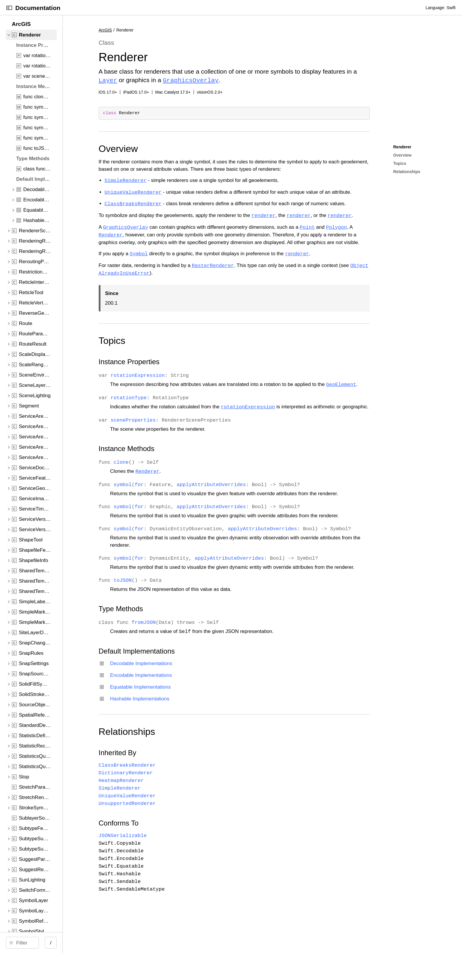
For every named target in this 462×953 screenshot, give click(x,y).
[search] (71, 943)
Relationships (212, 760)
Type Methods (206, 638)
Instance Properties (214, 368)
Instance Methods (211, 470)
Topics (197, 347)
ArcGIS (190, 30)
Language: (435, 7)
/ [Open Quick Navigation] (148, 943)
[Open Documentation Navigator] (9, 8)
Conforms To (204, 852)
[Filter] (73, 942)
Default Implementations (222, 680)
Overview (203, 148)
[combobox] (73, 942)
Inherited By (202, 782)
